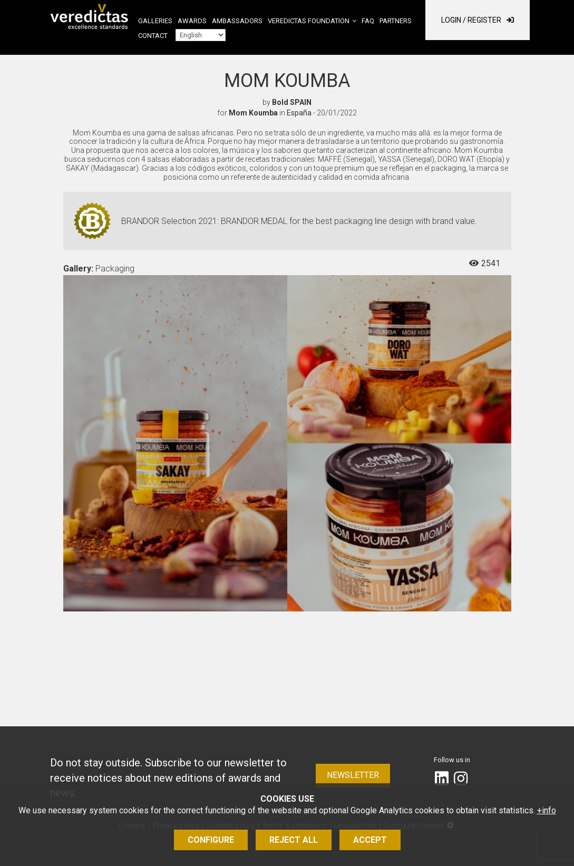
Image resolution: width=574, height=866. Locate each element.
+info (546, 810)
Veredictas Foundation (308, 21)
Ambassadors (237, 21)
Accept (370, 840)
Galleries (155, 21)
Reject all (293, 840)
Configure (211, 840)
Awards (192, 21)
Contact (153, 36)
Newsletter (353, 775)
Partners (396, 21)
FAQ (368, 21)
